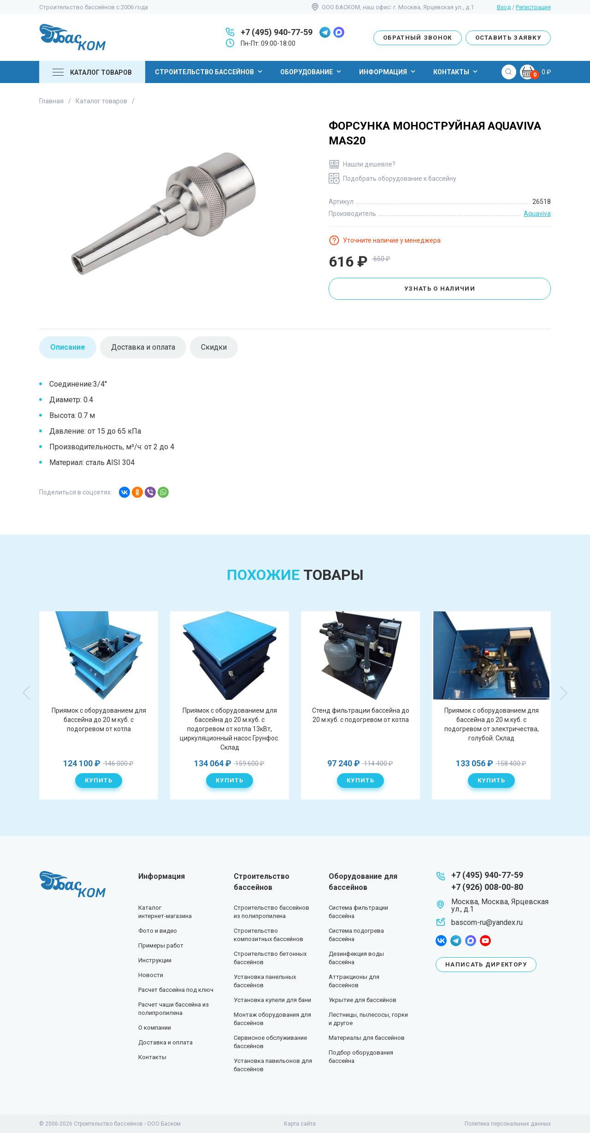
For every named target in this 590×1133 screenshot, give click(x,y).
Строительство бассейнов (210, 71)
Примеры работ (160, 945)
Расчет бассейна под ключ (175, 989)
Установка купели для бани (272, 999)
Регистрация (533, 7)
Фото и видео (157, 930)
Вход (504, 7)
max (338, 32)
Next (563, 693)
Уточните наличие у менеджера (392, 240)
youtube (485, 940)
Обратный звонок (417, 37)
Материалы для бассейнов (367, 1037)
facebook (441, 940)
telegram (324, 32)
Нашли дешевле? (369, 164)
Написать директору (486, 964)
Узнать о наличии (439, 288)
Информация (388, 71)
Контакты (456, 71)
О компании (154, 1027)
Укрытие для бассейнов (362, 999)
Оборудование (311, 71)
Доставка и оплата (165, 1042)
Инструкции (154, 960)
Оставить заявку (508, 37)
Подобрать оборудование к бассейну (399, 178)
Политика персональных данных (508, 1124)
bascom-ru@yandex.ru (487, 922)
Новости (150, 975)
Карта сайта (300, 1124)
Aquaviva (537, 213)
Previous (26, 693)
